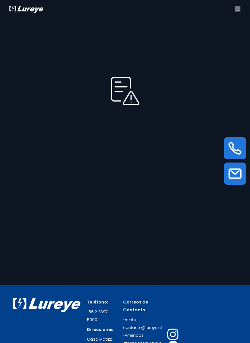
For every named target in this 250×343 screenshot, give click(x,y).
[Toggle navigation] (237, 9)
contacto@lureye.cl (142, 327)
